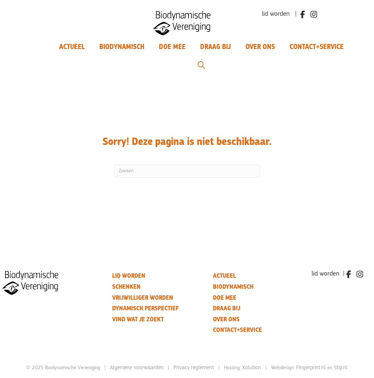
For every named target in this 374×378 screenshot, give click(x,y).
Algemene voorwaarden (137, 368)
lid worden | (279, 14)
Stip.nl (341, 368)
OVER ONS (226, 319)
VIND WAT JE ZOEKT (138, 319)
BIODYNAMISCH (233, 286)
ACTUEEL (224, 276)
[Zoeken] (187, 171)
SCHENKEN (126, 286)
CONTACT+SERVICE (237, 330)
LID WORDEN (128, 276)
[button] (201, 65)
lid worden (325, 273)
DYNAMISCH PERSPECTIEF (145, 308)
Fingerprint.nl (311, 368)
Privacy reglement (193, 368)
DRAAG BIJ (226, 308)
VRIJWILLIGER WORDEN (142, 297)
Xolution (251, 368)
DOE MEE (224, 297)
